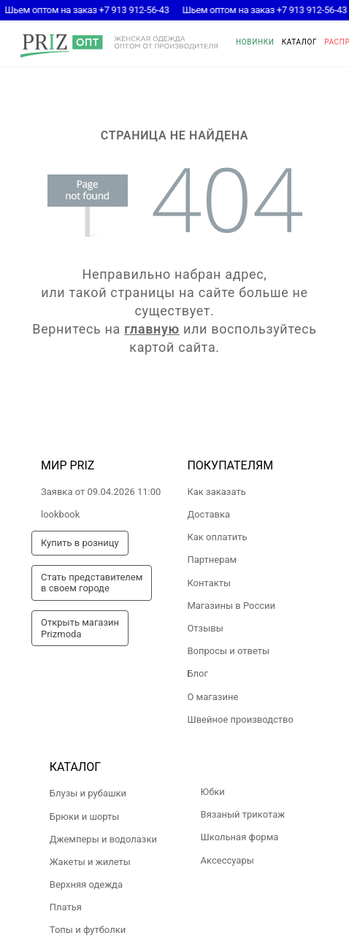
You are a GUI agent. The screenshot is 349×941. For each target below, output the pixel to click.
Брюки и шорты (85, 816)
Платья (66, 907)
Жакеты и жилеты (90, 861)
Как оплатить (217, 536)
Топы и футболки (88, 929)
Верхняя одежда (86, 884)
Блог (197, 673)
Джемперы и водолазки (103, 839)
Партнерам (212, 559)
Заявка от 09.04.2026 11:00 (101, 491)
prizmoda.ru (119, 46)
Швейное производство (240, 719)
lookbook (60, 514)
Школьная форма (240, 836)
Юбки (213, 791)
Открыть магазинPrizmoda (80, 628)
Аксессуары (227, 860)
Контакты (209, 582)
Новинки (255, 42)
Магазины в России (231, 605)
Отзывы (205, 628)
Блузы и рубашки (88, 793)
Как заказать (216, 491)
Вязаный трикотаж (243, 814)
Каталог (300, 42)
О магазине (212, 696)
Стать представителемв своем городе (91, 583)
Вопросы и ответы (228, 650)
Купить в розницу (80, 542)
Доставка (208, 514)
